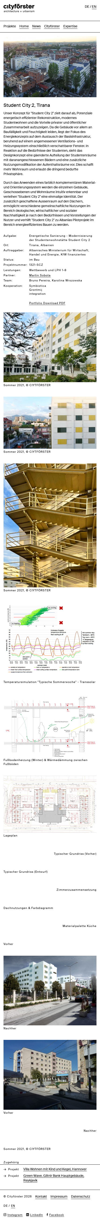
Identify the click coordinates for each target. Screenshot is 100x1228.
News (36, 26)
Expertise (70, 26)
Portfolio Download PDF (47, 303)
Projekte (10, 26)
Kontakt (41, 1196)
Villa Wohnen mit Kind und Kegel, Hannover (55, 1169)
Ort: (6, 245)
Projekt (13, 1169)
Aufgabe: (10, 235)
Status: (9, 259)
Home (24, 26)
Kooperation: (13, 285)
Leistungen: (12, 270)
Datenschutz (80, 1196)
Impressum (59, 1196)
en (94, 6)
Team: (8, 280)
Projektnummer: (16, 264)
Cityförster (52, 26)
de (87, 6)
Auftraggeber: (14, 250)
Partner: (10, 275)
